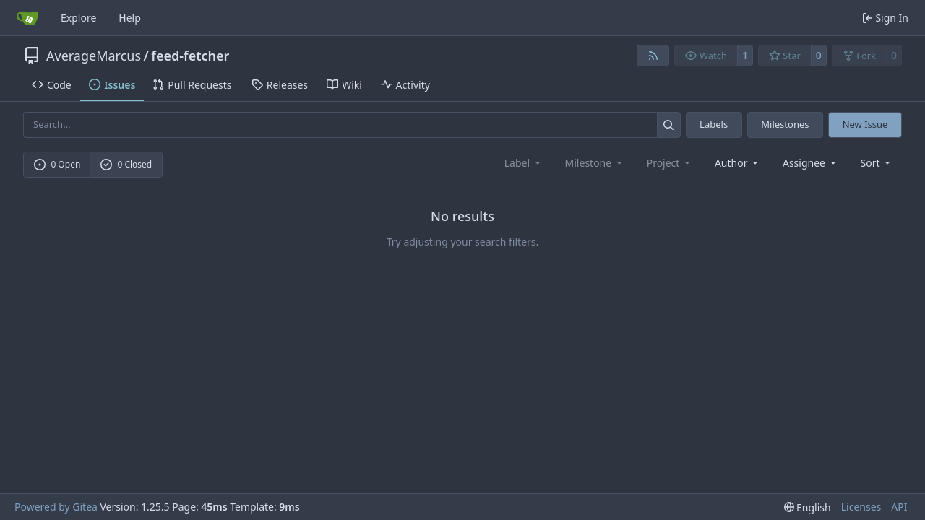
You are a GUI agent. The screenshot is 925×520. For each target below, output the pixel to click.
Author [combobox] (737, 163)
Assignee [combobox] (810, 163)
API (899, 507)
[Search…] (669, 124)
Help (130, 18)
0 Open (57, 164)
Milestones (785, 124)
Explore (78, 18)
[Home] (27, 18)
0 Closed (126, 164)
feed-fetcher (190, 55)
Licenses (861, 507)
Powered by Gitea (56, 507)
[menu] (877, 163)
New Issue (865, 124)
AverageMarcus (93, 55)
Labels (714, 124)
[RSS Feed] (653, 55)
